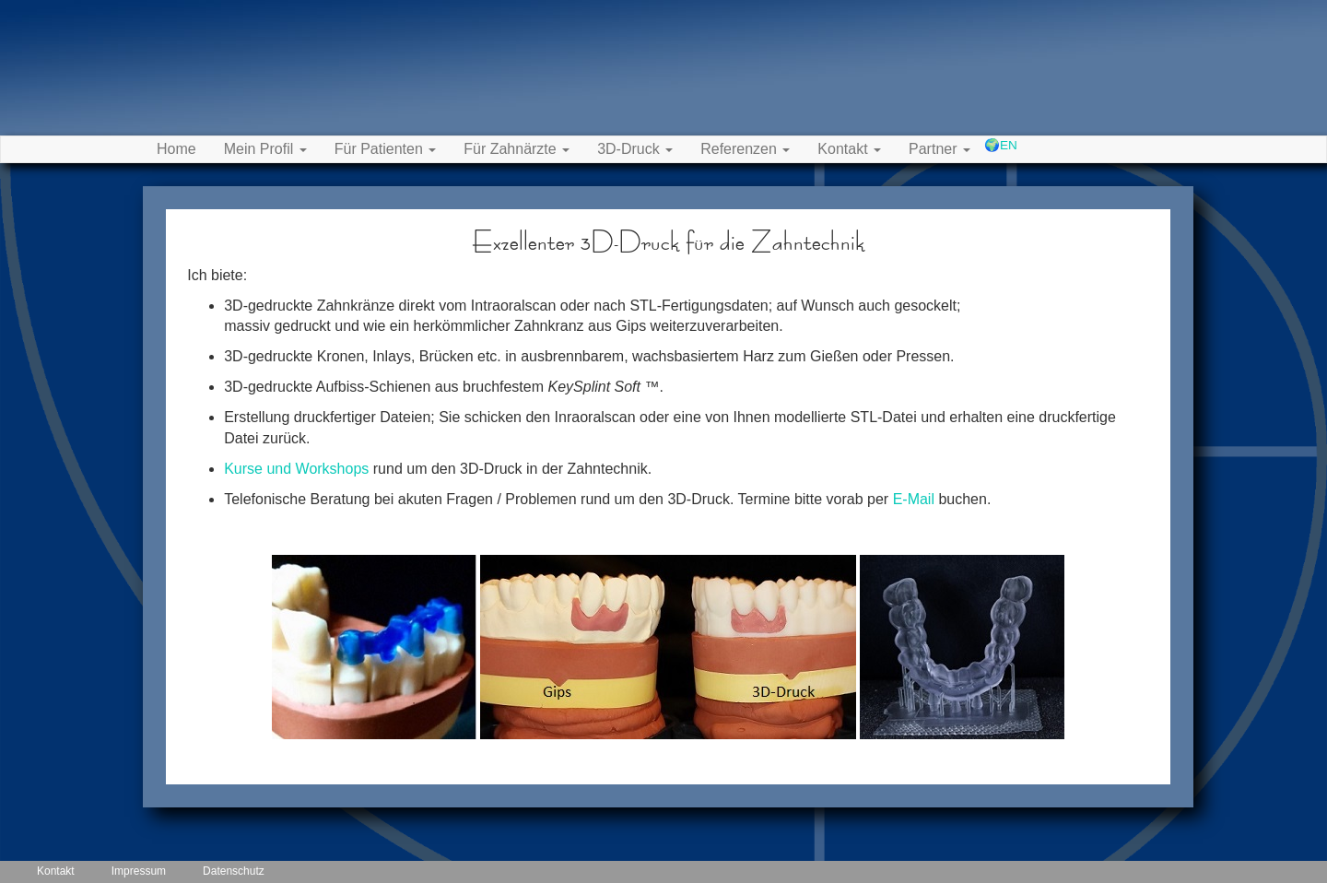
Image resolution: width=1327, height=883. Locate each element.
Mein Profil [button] (265, 149)
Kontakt (56, 871)
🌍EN (1000, 145)
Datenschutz (233, 871)
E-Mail (913, 499)
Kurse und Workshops (296, 469)
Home (176, 149)
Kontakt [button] (849, 149)
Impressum (139, 871)
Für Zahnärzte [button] (517, 149)
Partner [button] (939, 149)
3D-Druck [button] (635, 149)
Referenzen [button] (745, 149)
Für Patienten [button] (386, 149)
